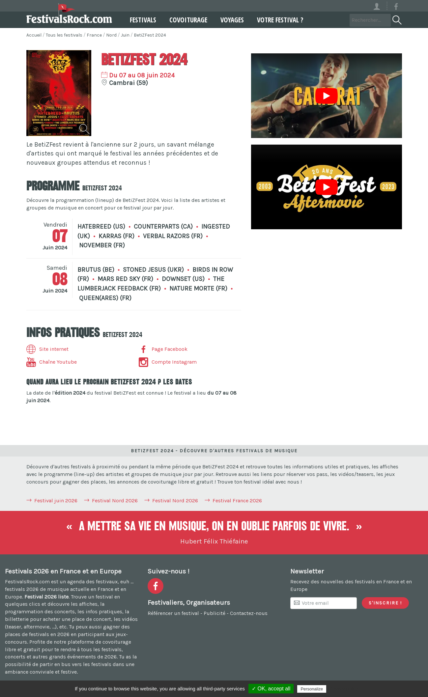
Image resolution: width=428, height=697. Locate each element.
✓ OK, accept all (271, 688)
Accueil (34, 35)
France (94, 35)
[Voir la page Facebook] (396, 8)
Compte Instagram (168, 362)
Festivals (138, 19)
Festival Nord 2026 (115, 500)
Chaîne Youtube (51, 362)
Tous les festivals (64, 35)
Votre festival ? (275, 19)
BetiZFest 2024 (150, 35)
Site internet (47, 349)
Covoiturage (184, 19)
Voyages (227, 19)
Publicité (214, 613)
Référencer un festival (173, 613)
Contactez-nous (249, 613)
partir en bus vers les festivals (75, 664)
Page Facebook (163, 349)
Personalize (311, 688)
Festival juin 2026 (55, 500)
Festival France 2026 (237, 500)
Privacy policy (343, 688)
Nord (111, 35)
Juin (125, 35)
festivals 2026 (22, 589)
